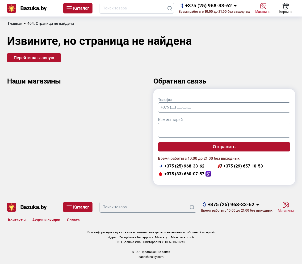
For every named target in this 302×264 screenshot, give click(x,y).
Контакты (17, 220)
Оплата (73, 220)
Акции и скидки (46, 220)
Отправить (224, 146)
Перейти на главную (34, 57)
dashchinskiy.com (151, 257)
